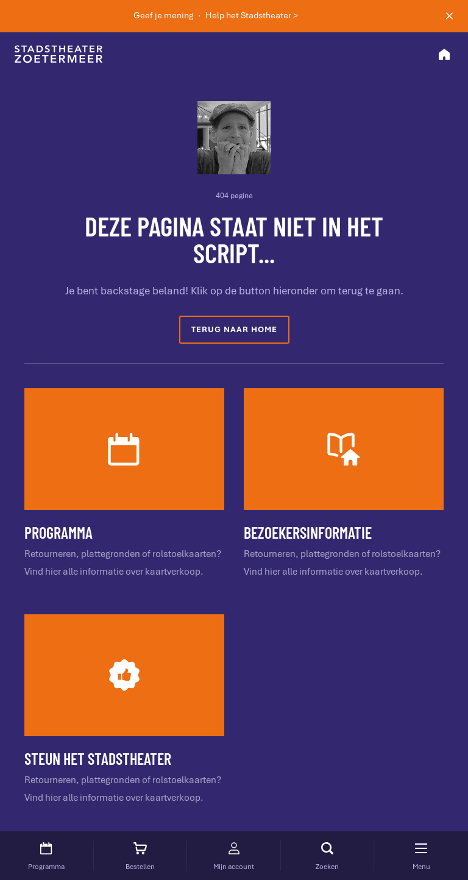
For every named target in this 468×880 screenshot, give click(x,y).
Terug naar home (234, 329)
